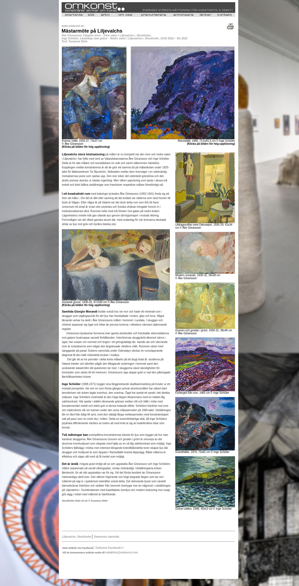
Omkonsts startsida (106, 536)
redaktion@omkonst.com (121, 552)
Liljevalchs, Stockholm (77, 536)
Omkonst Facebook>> (110, 547)
